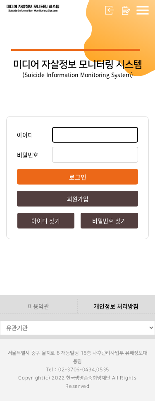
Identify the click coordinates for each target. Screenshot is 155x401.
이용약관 (38, 306)
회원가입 (126, 10)
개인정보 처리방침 (116, 306)
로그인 (109, 10)
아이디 (25, 135)
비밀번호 (27, 155)
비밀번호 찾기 (109, 220)
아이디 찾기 (45, 220)
